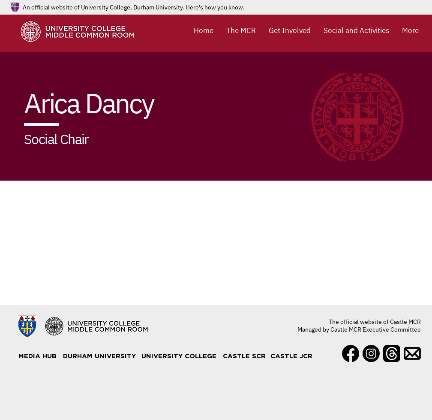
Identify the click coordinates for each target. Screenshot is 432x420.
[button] (241, 30)
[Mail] (412, 353)
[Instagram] (371, 353)
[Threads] (391, 353)
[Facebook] (350, 353)
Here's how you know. (215, 7)
